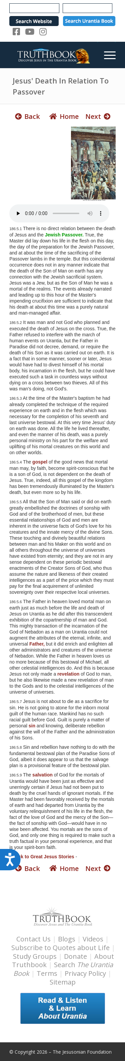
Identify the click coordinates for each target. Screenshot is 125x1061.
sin (32, 725)
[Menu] (106, 54)
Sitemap (63, 982)
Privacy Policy (85, 973)
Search (63, 969)
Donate (75, 956)
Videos (93, 938)
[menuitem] (106, 54)
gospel (39, 462)
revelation (68, 674)
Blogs (66, 938)
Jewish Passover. (64, 234)
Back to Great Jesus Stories (43, 856)
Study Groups (35, 956)
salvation (42, 774)
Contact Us (33, 938)
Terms (47, 973)
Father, (37, 644)
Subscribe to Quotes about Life (60, 947)
